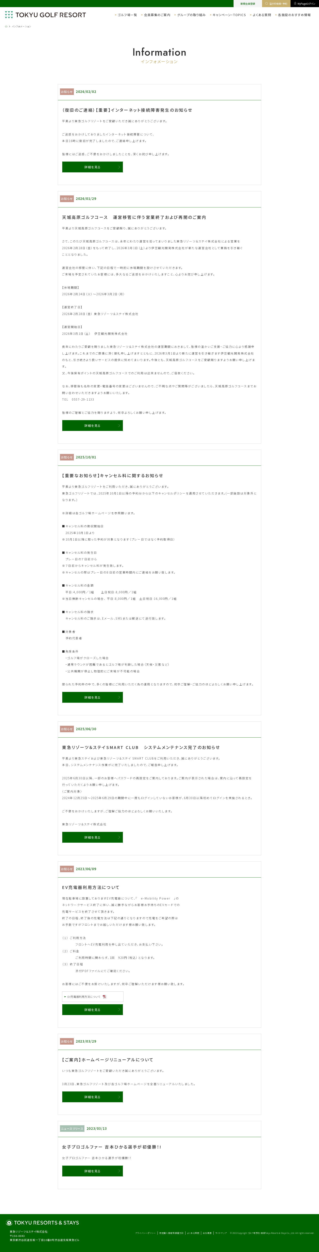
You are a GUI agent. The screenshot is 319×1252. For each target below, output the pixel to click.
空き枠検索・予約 (276, 3)
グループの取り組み (191, 15)
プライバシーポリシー (145, 1232)
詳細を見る (92, 167)
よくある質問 (262, 15)
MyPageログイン (305, 3)
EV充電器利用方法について (85, 997)
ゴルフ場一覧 (127, 15)
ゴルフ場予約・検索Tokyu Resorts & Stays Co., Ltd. (272, 1232)
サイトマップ (221, 1232)
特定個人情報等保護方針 (171, 1232)
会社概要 (207, 1232)
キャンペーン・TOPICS (229, 15)
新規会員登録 (247, 3)
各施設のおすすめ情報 (294, 15)
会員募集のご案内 (157, 15)
